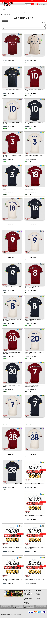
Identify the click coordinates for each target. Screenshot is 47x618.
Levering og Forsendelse (28, 597)
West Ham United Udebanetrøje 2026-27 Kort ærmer (33, 515)
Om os (25, 599)
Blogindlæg (38, 598)
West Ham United (6, 14)
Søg (33, 4)
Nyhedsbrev (38, 595)
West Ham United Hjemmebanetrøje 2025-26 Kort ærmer (12, 56)
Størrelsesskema (27, 594)
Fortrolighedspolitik (27, 595)
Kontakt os (26, 602)
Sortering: (44, 22)
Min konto (37, 592)
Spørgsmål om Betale (28, 593)
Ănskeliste (38, 594)
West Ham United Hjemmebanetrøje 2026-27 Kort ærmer (34, 483)
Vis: (45, 26)
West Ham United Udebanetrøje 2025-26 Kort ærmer (33, 56)
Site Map (37, 597)
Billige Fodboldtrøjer (14, 614)
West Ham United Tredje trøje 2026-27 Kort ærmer (11, 547)
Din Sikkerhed (26, 603)
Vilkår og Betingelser (27, 592)
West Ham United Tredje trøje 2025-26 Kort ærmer (11, 89)
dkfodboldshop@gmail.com (39, 0)
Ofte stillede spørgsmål (28, 598)
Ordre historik (38, 593)
